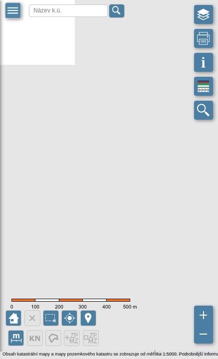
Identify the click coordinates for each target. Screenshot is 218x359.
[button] (13, 10)
